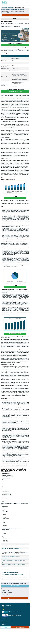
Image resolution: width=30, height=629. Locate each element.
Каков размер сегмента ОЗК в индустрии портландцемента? (15, 557)
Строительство (8, 5)
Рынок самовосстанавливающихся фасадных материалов (15, 577)
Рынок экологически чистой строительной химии (13, 574)
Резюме (14, 18)
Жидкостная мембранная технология (10, 572)
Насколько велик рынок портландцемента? (15, 548)
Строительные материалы (17, 5)
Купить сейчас (15, 585)
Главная (2, 5)
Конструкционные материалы (7, 7)
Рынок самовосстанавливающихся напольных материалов (15, 576)
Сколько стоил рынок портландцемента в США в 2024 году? (15, 561)
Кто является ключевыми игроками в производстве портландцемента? (15, 565)
